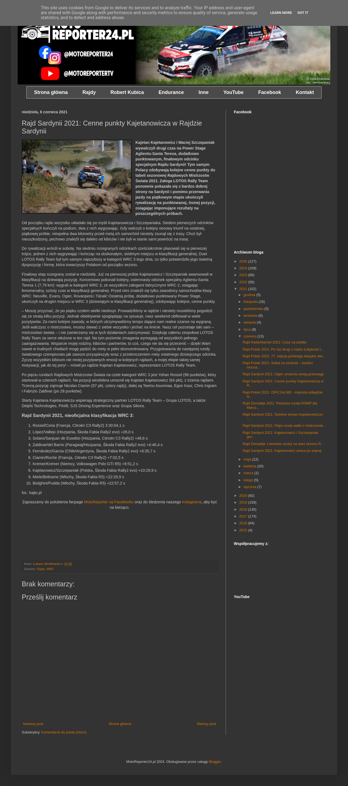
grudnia (250, 295)
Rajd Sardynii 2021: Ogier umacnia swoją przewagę (283, 374)
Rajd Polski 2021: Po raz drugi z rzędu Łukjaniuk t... (283, 349)
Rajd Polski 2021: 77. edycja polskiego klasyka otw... (284, 356)
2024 (243, 268)
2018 (243, 509)
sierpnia (250, 322)
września (251, 315)
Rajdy (41, 569)
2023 (243, 275)
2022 (243, 282)
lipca (248, 329)
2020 (243, 495)
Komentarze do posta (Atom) (63, 732)
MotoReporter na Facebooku (108, 502)
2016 (243, 523)
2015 (243, 530)
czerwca (250, 336)
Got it (302, 13)
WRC (50, 569)
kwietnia (250, 466)
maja (248, 459)
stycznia (250, 487)
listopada (251, 302)
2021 (243, 289)
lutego (249, 480)
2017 (243, 516)
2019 (243, 502)
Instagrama (191, 502)
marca (249, 473)
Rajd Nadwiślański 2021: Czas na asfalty (274, 342)
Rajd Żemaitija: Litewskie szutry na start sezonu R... (283, 444)
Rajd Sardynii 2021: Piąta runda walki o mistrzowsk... (284, 426)
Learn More (281, 13)
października (254, 309)
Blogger (215, 762)
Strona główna (120, 724)
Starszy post (206, 724)
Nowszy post (33, 724)
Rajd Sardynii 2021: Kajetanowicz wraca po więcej (282, 451)
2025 (243, 261)
